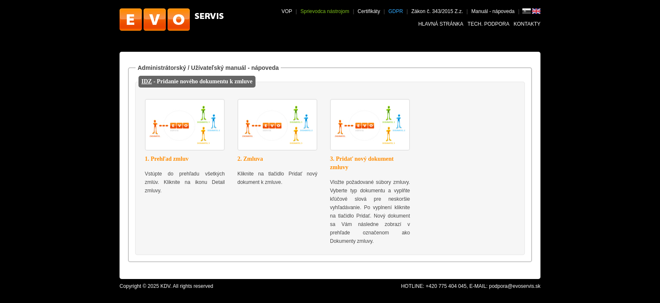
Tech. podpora (488, 24)
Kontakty (527, 24)
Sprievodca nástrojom (325, 11)
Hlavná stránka (440, 24)
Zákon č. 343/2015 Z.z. (437, 11)
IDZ (146, 81)
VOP (287, 11)
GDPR (396, 11)
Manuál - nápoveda (493, 11)
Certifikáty (369, 11)
